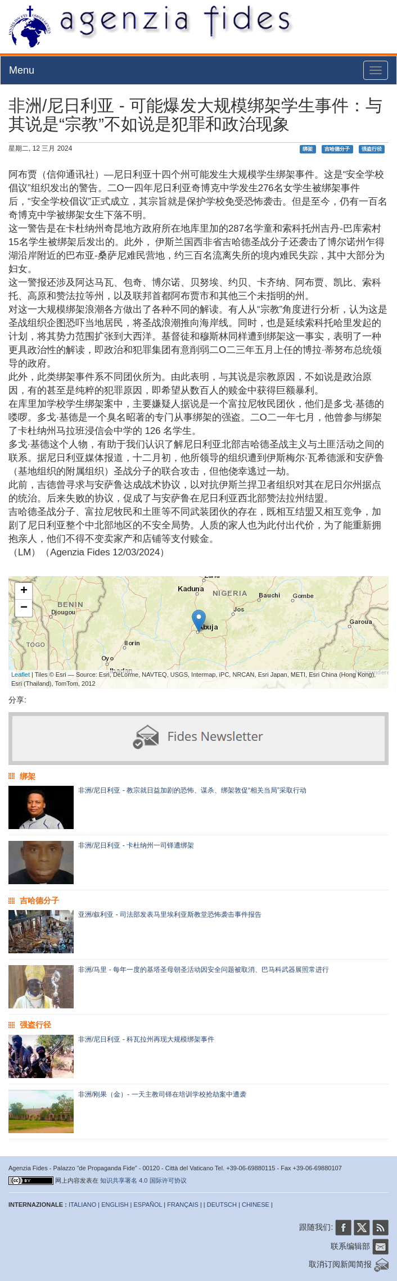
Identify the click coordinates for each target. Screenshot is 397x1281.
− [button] (24, 608)
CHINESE (255, 1204)
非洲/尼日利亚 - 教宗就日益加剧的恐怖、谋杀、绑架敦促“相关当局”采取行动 (192, 790)
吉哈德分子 (337, 149)
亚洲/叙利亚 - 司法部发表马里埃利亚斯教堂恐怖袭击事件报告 (169, 914)
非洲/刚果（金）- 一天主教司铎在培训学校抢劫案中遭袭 (162, 1094)
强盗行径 (372, 149)
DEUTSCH (222, 1204)
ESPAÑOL (148, 1204)
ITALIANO (82, 1204)
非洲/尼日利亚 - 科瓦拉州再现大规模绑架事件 (146, 1039)
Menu (21, 70)
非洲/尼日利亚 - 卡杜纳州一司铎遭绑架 (136, 845)
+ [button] (24, 591)
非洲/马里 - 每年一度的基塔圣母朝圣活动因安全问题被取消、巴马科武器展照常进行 (203, 970)
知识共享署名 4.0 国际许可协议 (143, 1180)
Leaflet (20, 674)
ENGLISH (114, 1204)
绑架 (308, 149)
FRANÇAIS (182, 1204)
